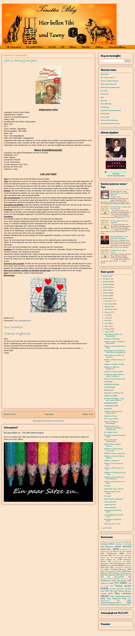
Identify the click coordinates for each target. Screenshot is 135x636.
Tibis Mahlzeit (114, 599)
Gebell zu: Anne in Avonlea (114, 453)
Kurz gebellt (111, 565)
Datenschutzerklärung (116, 47)
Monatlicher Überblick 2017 (112, 520)
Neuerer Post (10, 414)
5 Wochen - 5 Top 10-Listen (111, 542)
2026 (106, 276)
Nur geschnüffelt (116, 577)
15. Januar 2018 (110, 432)
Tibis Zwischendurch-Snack (116, 602)
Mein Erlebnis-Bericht (115, 569)
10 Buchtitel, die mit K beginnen (119, 221)
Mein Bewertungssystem (110, 87)
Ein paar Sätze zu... (116, 558)
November (109, 304)
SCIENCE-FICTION (111, 384)
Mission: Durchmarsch (122, 573)
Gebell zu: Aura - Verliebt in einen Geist (114, 342)
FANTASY (108, 409)
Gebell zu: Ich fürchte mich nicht (114, 482)
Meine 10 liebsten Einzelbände (111, 422)
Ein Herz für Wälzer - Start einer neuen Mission (114, 399)
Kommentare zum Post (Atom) (53, 421)
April (107, 323)
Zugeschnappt (120, 605)
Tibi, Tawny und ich (13, 47)
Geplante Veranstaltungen (111, 110)
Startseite (49, 414)
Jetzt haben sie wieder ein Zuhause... (114, 356)
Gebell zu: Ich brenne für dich (113, 464)
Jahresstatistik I (110, 507)
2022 (106, 287)
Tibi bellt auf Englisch (117, 589)
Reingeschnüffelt (106, 578)
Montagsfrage (109, 575)
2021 (105, 290)
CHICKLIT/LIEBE (110, 396)
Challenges (99, 47)
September (109, 309)
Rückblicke (105, 581)
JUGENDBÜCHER (111, 406)
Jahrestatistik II (110, 504)
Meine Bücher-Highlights (113, 499)
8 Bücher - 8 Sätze (122, 544)
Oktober (108, 306)
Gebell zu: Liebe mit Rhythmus (111, 368)
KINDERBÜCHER (110, 403)
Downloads (105, 117)
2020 (106, 293)
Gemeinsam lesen (122, 563)
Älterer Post (87, 414)
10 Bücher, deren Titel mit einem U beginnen (114, 375)
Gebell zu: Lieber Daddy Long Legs (113, 449)
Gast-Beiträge (106, 104)
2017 (105, 528)
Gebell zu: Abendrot (112, 460)
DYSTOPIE (108, 382)
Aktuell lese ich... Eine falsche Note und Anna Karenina (119, 193)
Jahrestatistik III (110, 502)
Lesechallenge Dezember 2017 (113, 515)
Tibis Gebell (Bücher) (34, 47)
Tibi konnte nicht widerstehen (110, 440)
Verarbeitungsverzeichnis (110, 123)
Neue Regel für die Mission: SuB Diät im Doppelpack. (115, 351)
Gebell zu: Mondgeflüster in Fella (115, 347)
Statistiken (85, 47)
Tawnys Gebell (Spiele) (109, 81)
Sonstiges (121, 581)
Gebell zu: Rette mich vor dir (114, 468)
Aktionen (72, 47)
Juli (106, 315)
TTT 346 (107, 496)
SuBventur (105, 583)
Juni (106, 318)
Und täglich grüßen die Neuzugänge (113, 335)
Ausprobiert (105, 551)
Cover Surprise (118, 555)
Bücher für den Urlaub (122, 551)
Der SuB (52, 47)
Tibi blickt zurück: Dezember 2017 (114, 436)
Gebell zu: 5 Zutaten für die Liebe (115, 473)
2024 (106, 282)
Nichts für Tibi (125, 575)
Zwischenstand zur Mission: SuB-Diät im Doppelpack (113, 427)
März (107, 326)
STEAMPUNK (109, 387)
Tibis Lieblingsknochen (22, 321)
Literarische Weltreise (123, 567)
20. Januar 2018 (111, 419)
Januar (107, 332)
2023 (106, 284)
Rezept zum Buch (121, 578)
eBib (62, 47)
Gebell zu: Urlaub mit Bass (114, 364)
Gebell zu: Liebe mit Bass (114, 371)
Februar (108, 329)
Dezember (109, 301)
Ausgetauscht (124, 549)
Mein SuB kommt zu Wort (111, 571)
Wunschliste (105, 605)
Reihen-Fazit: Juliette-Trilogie (112, 445)
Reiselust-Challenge (112, 339)
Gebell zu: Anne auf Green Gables (114, 457)
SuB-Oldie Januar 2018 (113, 489)
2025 (106, 279)
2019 (105, 296)
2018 (105, 298)
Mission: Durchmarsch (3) (114, 379)
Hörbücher (105, 94)
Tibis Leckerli (122, 593)
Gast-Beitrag (117, 561)
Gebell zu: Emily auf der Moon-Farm (113, 412)
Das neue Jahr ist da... (112, 524)
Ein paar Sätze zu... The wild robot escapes (24, 433)
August (108, 312)
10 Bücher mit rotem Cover (118, 251)
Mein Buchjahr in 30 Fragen (112, 492)
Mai (106, 320)
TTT (117, 582)
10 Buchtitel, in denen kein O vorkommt (120, 207)
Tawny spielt (123, 585)
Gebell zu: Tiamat (110, 416)
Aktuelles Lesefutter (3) (113, 393)
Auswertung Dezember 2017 (113, 511)
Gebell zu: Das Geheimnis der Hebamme (114, 478)
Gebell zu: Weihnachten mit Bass (114, 360)
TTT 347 (107, 486)
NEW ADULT (109, 390)
